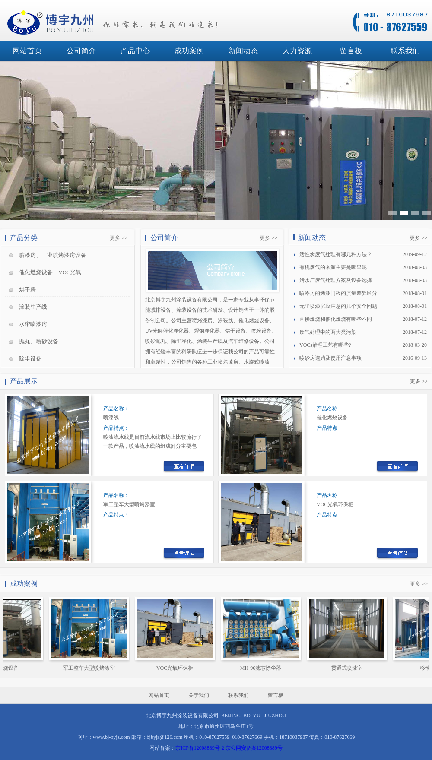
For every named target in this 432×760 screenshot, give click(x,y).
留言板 (351, 51)
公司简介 (81, 51)
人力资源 (297, 51)
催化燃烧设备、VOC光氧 (50, 272)
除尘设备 (30, 358)
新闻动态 (243, 51)
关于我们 (198, 695)
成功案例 (189, 51)
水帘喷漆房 (33, 324)
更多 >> (118, 238)
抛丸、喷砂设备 (38, 341)
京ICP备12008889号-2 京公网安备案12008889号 (229, 748)
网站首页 (27, 51)
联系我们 (405, 51)
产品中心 (135, 51)
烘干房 (27, 289)
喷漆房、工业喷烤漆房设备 (52, 255)
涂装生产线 (33, 307)
